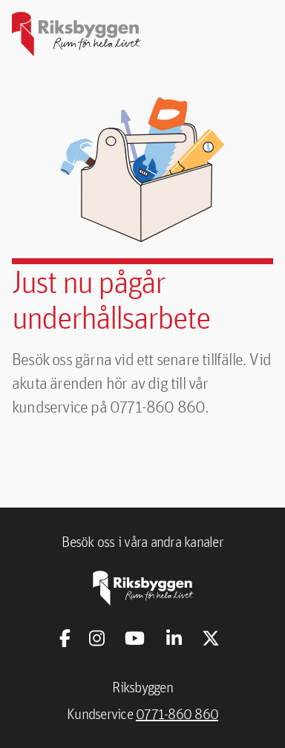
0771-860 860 (177, 714)
